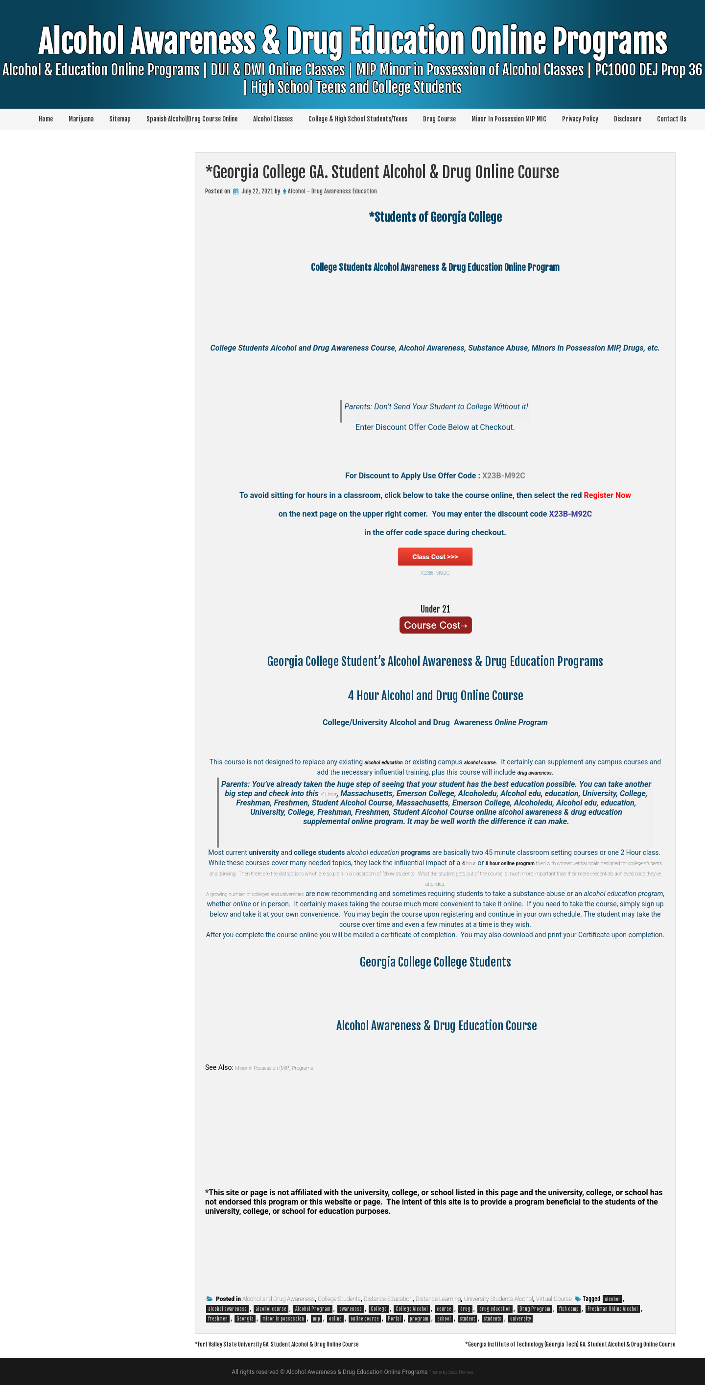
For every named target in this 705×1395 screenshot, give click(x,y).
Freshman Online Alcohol (613, 1309)
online (335, 1319)
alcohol (612, 1299)
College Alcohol (412, 1309)
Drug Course (439, 119)
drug (465, 1309)
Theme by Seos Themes (451, 1381)
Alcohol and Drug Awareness (278, 1299)
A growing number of (249, 894)
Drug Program (534, 1309)
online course (365, 1319)
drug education (495, 1309)
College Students (339, 1299)
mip (316, 1319)
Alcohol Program (312, 1309)
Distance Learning (438, 1299)
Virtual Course (554, 1299)
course (444, 1309)
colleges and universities (316, 894)
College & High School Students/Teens (357, 119)
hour (478, 863)
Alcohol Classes (273, 119)
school (444, 1319)
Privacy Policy (580, 119)
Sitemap (120, 119)
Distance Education (388, 1299)
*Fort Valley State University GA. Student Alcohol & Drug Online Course (307, 1343)
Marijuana (81, 119)
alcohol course (271, 1309)
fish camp (569, 1309)
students (492, 1319)
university (520, 1319)
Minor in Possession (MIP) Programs (289, 1067)
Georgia (245, 1319)
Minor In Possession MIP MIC (508, 119)
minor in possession (283, 1319)
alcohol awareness (227, 1309)
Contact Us (671, 119)
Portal (394, 1319)
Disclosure (627, 119)
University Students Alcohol (498, 1299)
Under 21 (435, 608)
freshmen (218, 1319)
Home (46, 119)
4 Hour (329, 793)
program (419, 1319)
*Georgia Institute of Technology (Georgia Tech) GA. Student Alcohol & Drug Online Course (533, 1353)
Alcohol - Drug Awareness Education (332, 191)
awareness (350, 1309)
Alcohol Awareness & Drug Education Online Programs (353, 76)
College (379, 1309)
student (467, 1319)
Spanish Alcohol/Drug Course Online (191, 119)
